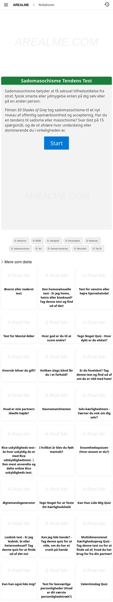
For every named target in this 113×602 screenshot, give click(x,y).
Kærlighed (54, 240)
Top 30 (98, 248)
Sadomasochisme (21, 248)
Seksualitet (81, 248)
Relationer (46, 5)
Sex (39, 248)
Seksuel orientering (59, 248)
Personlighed (74, 240)
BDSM (38, 240)
